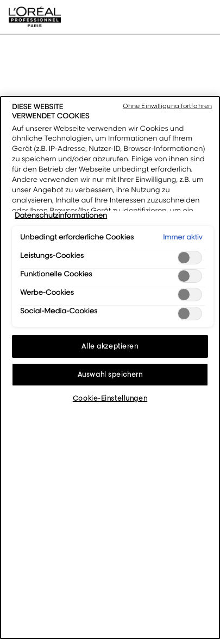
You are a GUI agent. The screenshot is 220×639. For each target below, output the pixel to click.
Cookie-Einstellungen (110, 398)
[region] (110, 367)
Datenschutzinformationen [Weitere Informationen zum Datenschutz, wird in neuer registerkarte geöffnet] (61, 215)
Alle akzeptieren (109, 346)
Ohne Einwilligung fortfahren (167, 106)
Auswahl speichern (110, 374)
